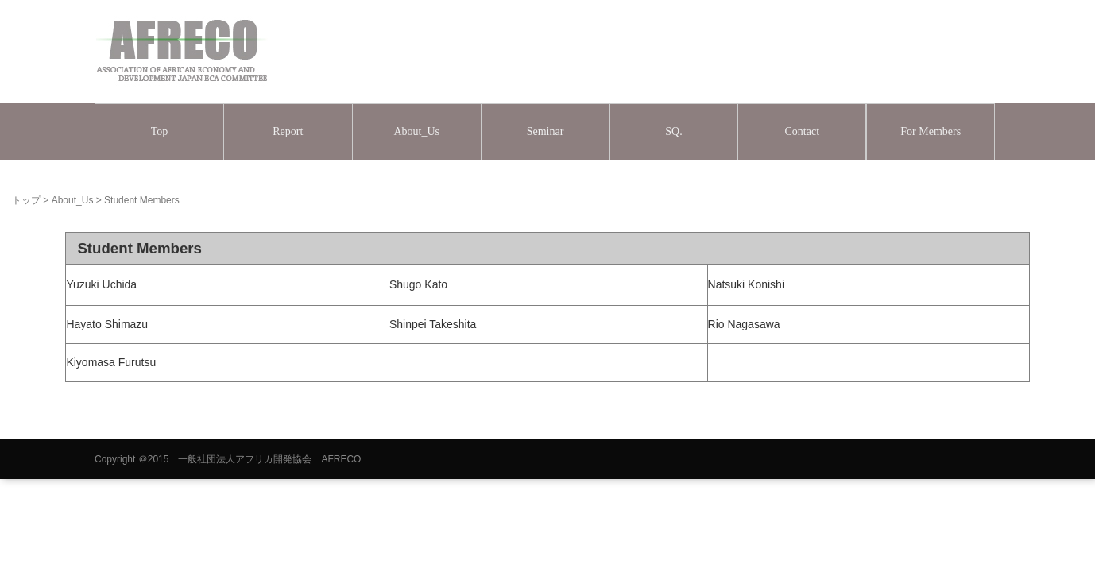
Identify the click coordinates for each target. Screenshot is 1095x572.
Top (159, 131)
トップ (26, 200)
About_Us (416, 131)
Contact (802, 131)
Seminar (545, 131)
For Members (930, 131)
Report (288, 131)
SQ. (673, 131)
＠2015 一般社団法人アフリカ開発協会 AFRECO (250, 459)
